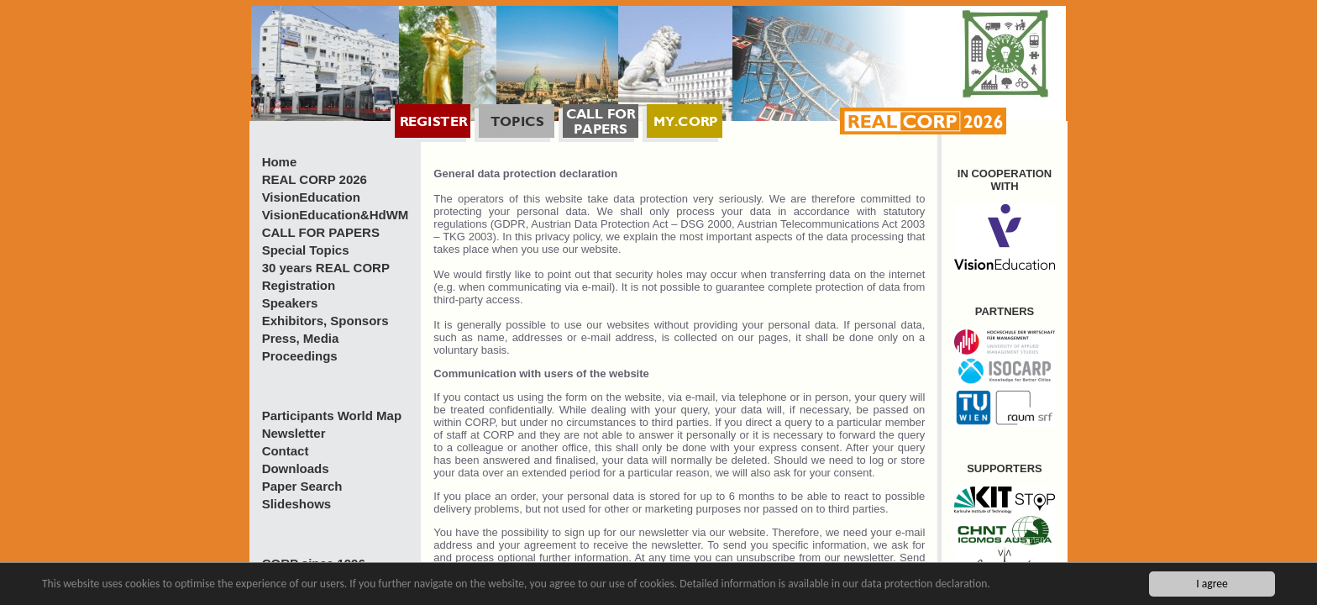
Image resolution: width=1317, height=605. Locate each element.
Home (279, 162)
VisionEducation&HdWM (335, 215)
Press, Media (300, 338)
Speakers (290, 303)
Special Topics (305, 250)
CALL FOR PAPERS (321, 232)
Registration (299, 285)
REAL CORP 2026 (314, 179)
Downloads (295, 468)
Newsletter (294, 433)
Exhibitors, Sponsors (325, 320)
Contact (285, 451)
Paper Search (302, 486)
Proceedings (300, 356)
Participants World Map (331, 415)
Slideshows (297, 504)
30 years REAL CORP (326, 267)
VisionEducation (311, 197)
